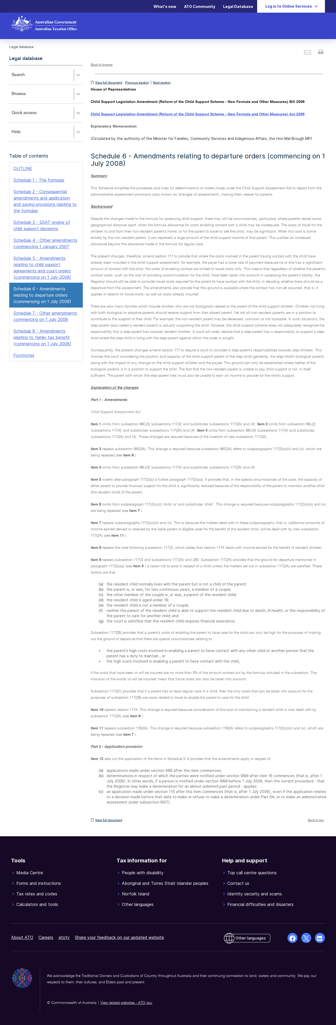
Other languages (251, 938)
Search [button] (47, 75)
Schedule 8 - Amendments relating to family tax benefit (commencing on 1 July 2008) (42, 337)
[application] (46, 103)
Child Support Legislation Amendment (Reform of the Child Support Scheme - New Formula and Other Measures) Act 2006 (198, 114)
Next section (162, 82)
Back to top (316, 820)
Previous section (137, 82)
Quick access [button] (47, 113)
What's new (164, 6)
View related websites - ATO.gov (126, 1003)
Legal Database (238, 6)
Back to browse (102, 65)
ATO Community (199, 6)
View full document (108, 82)
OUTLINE (22, 168)
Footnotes (23, 355)
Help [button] (47, 132)
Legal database (25, 58)
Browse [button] (47, 94)
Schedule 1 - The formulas (38, 180)
